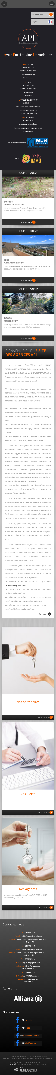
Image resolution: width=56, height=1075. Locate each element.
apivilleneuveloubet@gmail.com (28, 106)
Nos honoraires (28, 1058)
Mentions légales (16, 1058)
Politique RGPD (48, 1058)
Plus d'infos (45, 717)
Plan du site (6, 1058)
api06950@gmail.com (28, 88)
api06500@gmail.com (16, 585)
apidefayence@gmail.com (28, 124)
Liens (35, 1058)
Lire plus (45, 614)
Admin (40, 1058)
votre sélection (37, 14)
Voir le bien (28, 222)
